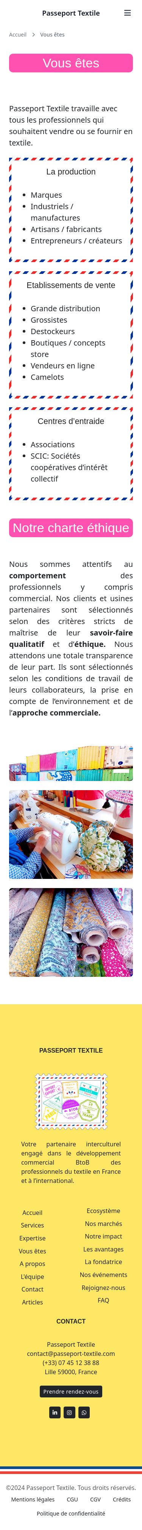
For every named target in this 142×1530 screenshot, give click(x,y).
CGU (72, 1499)
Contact (33, 1289)
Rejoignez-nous (103, 1288)
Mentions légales (33, 1499)
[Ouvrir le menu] (127, 13)
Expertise (32, 1238)
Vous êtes (32, 1251)
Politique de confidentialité (71, 1513)
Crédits (122, 1499)
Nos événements (103, 1275)
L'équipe (32, 1276)
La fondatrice (103, 1262)
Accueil (32, 1212)
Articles (32, 1302)
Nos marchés (103, 1224)
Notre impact (103, 1236)
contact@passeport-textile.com (71, 1353)
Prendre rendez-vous (70, 1391)
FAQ (103, 1300)
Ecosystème (103, 1211)
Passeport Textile (71, 13)
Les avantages (103, 1249)
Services (32, 1225)
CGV (95, 1499)
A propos (32, 1264)
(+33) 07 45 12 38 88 (71, 1363)
